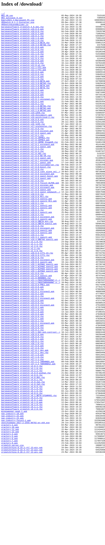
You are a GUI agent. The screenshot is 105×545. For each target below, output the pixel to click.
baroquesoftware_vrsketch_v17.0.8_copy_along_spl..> (30, 203)
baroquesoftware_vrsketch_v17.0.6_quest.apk (26, 187)
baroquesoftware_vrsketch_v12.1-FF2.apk (23, 81)
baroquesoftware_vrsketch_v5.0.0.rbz (22, 461)
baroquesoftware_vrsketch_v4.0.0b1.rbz (23, 450)
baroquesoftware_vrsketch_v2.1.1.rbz (22, 290)
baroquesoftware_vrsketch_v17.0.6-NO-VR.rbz (26, 184)
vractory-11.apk (10, 513)
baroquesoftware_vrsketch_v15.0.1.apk (22, 119)
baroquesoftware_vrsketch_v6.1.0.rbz (22, 467)
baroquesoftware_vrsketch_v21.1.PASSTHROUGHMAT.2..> (30, 334)
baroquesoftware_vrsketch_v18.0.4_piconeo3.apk (27, 258)
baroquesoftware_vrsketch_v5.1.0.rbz (22, 464)
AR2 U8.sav (7, 16)
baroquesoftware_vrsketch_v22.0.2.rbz (22, 353)
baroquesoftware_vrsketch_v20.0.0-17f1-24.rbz (27, 301)
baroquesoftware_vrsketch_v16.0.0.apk (22, 141)
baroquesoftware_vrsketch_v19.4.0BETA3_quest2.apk (29, 285)
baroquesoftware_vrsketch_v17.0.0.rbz (22, 152)
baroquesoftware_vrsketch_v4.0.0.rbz (22, 448)
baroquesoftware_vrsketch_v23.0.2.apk (22, 366)
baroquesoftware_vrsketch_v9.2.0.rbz (22, 488)
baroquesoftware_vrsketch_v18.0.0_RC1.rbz (24, 233)
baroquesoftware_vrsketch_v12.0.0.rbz (22, 73)
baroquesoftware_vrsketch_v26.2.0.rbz (22, 410)
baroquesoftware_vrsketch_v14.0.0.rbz (22, 108)
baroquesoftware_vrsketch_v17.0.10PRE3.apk (25, 165)
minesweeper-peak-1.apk (14, 491)
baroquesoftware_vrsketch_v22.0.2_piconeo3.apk (27, 355)
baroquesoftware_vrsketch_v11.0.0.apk (22, 54)
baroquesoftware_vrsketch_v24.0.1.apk (22, 380)
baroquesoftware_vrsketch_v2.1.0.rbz (22, 287)
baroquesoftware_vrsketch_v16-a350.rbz (23, 133)
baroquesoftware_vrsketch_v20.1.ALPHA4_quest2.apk (29, 323)
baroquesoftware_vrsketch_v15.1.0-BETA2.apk (26, 127)
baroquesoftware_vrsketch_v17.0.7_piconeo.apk (27, 190)
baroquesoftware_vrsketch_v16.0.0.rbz (22, 144)
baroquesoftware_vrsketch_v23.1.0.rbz (22, 369)
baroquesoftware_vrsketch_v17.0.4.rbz (22, 179)
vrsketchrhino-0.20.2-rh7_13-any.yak (22, 540)
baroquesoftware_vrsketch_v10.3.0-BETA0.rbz (26, 51)
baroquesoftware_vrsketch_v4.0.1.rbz (22, 453)
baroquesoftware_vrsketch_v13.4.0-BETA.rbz (25, 103)
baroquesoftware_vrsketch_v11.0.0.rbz (22, 57)
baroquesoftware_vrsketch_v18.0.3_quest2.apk (26, 252)
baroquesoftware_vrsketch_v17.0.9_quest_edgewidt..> (30, 228)
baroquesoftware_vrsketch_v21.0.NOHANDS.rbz (26, 331)
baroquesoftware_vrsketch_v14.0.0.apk (22, 106)
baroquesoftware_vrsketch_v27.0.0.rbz (22, 415)
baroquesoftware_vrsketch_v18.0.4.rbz (22, 255)
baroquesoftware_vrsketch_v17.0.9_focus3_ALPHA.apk (30, 217)
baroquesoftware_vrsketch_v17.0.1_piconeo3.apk (27, 171)
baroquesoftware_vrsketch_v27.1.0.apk (22, 423)
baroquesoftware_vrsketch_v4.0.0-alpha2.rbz (26, 445)
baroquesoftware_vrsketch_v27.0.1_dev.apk (24, 418)
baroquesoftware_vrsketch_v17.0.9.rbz (22, 214)
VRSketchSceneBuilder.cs (14, 27)
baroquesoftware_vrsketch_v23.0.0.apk (22, 358)
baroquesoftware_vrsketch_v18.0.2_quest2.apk (26, 247)
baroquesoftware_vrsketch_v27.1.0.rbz (22, 426)
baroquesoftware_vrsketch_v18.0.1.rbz (22, 241)
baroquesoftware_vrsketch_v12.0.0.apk (22, 70)
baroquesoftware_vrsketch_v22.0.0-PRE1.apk (25, 339)
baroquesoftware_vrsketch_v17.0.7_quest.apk (26, 192)
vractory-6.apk (9, 524)
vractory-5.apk (9, 521)
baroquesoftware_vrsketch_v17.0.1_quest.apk (26, 173)
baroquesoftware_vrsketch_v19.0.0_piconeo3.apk (27, 271)
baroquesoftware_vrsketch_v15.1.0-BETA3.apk (26, 130)
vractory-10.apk (10, 510)
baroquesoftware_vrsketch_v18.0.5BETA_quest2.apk (29, 266)
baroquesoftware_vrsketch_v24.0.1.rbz (22, 382)
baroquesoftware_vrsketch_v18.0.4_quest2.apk (26, 260)
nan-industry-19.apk (12, 494)
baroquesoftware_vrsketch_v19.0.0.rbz (22, 268)
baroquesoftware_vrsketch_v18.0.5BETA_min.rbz (27, 263)
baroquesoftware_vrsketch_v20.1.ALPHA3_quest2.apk (29, 320)
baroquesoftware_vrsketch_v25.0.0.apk (22, 388)
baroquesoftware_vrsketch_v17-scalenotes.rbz (26, 149)
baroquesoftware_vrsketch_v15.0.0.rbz (22, 114)
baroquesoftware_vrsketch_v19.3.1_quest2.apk (26, 282)
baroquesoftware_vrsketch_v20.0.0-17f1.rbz (25, 304)
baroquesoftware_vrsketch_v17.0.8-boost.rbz (26, 198)
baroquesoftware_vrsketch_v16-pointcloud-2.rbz (27, 138)
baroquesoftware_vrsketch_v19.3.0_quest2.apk (26, 277)
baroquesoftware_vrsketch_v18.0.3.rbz (22, 249)
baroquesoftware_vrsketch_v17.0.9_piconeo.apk (27, 220)
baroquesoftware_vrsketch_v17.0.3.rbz (22, 176)
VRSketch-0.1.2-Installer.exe (17, 24)
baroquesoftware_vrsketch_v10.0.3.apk (22, 38)
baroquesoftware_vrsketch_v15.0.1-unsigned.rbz (27, 116)
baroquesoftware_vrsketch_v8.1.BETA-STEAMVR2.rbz (29, 472)
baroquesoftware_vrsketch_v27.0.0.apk (22, 412)
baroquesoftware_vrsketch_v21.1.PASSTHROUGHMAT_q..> (30, 336)
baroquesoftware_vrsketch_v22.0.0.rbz (22, 344)
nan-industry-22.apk (12, 496)
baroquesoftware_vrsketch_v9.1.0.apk (22, 480)
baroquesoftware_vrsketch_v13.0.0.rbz (22, 87)
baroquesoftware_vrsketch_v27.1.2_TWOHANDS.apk (27, 431)
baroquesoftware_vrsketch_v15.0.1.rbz (22, 122)
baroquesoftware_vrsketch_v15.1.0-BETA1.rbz (26, 125)
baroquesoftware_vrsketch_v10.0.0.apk (22, 32)
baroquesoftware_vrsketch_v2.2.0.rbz (22, 293)
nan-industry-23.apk (12, 499)
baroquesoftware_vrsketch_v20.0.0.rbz (22, 306)
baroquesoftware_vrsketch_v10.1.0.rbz (22, 46)
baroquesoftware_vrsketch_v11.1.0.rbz (22, 62)
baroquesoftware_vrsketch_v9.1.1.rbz (22, 486)
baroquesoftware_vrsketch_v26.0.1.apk (22, 404)
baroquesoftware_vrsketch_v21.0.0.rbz (22, 325)
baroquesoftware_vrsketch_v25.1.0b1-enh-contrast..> (30, 396)
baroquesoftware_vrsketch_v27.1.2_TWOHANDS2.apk (28, 434)
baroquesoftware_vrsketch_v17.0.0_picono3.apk (27, 154)
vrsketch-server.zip (12, 532)
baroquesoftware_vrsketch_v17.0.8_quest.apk (26, 211)
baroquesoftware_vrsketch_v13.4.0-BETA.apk (25, 100)
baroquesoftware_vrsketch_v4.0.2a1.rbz (23, 456)
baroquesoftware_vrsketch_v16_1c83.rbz (23, 146)
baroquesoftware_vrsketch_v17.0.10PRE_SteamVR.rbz (29, 168)
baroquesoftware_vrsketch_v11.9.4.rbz (22, 68)
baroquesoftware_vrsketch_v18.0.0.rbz (22, 230)
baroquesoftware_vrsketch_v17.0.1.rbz (22, 160)
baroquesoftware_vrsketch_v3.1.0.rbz (22, 439)
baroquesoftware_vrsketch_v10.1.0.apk (22, 43)
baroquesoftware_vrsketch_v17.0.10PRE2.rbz (25, 163)
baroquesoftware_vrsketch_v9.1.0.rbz (22, 483)
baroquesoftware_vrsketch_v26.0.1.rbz (22, 407)
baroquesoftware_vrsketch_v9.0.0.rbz (22, 475)
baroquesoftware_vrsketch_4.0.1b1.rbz (22, 30)
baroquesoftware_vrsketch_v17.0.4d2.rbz (23, 182)
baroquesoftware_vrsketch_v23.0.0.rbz (22, 361)
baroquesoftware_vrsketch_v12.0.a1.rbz (23, 76)
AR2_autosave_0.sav (11, 19)
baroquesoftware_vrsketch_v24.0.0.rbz (22, 377)
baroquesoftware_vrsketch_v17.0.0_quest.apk (26, 157)
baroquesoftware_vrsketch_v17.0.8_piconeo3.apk (27, 206)
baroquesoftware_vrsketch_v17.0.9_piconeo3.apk (27, 222)
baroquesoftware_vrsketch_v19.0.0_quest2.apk (26, 274)
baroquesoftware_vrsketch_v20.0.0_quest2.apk (26, 312)
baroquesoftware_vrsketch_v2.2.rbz (20, 296)
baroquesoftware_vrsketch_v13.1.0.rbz (22, 92)
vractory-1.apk (9, 507)
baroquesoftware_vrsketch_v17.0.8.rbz (22, 201)
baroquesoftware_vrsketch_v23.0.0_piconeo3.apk (27, 363)
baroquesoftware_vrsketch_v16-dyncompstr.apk (26, 135)
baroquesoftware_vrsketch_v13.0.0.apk (22, 84)
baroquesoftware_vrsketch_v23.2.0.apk (22, 372)
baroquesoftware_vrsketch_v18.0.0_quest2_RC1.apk (29, 239)
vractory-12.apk (10, 515)
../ (3, 13)
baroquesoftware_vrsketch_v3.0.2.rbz (22, 437)
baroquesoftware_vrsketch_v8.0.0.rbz (22, 469)
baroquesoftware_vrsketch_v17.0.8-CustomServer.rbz (30, 195)
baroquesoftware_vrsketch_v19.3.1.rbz (22, 279)
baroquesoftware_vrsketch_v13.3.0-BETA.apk (25, 95)
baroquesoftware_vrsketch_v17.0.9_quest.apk (26, 225)
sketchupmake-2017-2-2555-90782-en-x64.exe (25, 505)
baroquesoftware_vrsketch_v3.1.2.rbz (22, 442)
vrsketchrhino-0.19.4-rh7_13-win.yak (22, 537)
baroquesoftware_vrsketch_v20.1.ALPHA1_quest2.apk (29, 315)
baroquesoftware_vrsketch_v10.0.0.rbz (22, 35)
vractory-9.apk (9, 529)
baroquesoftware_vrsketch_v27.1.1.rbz (22, 429)
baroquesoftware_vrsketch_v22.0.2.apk (22, 350)
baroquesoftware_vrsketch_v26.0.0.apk (22, 399)
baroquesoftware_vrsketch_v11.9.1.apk (22, 65)
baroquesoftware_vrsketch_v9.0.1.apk (22, 477)
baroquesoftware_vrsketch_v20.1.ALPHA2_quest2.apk (29, 317)
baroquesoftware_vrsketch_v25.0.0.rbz (22, 391)
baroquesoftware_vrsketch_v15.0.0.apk (22, 111)
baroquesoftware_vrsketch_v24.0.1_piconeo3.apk (27, 385)
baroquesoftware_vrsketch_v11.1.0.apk (22, 59)
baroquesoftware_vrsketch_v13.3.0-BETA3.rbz (26, 97)
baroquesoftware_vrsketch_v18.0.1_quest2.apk (26, 244)
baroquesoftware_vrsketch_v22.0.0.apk (22, 342)
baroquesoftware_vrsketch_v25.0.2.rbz (22, 393)
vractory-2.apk (9, 518)
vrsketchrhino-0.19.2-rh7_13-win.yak (22, 534)
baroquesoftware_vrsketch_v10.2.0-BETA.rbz (25, 49)
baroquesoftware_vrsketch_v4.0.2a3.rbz (23, 458)
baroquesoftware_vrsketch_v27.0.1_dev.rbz (24, 420)
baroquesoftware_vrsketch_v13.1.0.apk (22, 89)
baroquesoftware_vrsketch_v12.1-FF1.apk (23, 78)
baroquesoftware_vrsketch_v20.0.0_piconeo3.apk (27, 309)
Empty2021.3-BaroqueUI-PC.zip (17, 21)
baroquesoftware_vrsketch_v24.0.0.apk (22, 374)
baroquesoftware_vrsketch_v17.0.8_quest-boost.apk (29, 209)
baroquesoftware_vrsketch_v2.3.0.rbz (22, 298)
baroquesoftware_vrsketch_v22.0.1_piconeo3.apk (27, 347)
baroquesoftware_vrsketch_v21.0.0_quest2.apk (26, 328)
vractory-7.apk (9, 526)
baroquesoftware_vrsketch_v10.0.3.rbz (22, 40)
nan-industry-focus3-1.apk (16, 502)
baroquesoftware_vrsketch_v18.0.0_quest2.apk (26, 236)
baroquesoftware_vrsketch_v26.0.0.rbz (22, 401)
